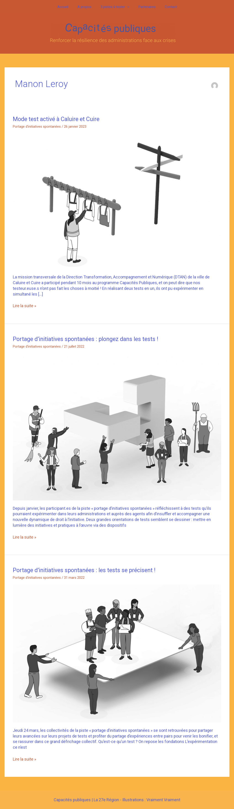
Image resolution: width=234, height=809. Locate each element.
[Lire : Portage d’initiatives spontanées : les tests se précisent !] (117, 653)
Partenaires (144, 7)
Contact (166, 7)
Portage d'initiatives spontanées (37, 126)
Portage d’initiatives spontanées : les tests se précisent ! (85, 570)
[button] (127, 7)
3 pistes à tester (115, 7)
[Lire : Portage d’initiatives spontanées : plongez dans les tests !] (117, 427)
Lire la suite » (24, 305)
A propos (87, 7)
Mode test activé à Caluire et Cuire (57, 119)
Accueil (67, 7)
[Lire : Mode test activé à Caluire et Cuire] (117, 201)
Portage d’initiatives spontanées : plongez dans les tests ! (87, 339)
